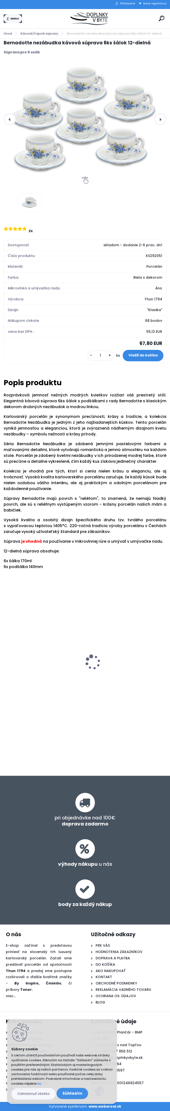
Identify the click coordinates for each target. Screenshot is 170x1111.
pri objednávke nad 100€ (85, 820)
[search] (161, 18)
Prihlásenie (127, 3)
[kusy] (100, 355)
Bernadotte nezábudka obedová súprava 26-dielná (120, 654)
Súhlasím (72, 1093)
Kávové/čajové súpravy (39, 33)
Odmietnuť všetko (33, 1093)
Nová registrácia (154, 3)
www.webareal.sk (105, 1106)
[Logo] (89, 19)
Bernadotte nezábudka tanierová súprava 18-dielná (38, 654)
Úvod (8, 33)
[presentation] (10, 119)
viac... (11, 995)
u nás (85, 864)
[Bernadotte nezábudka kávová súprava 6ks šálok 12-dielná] (85, 118)
